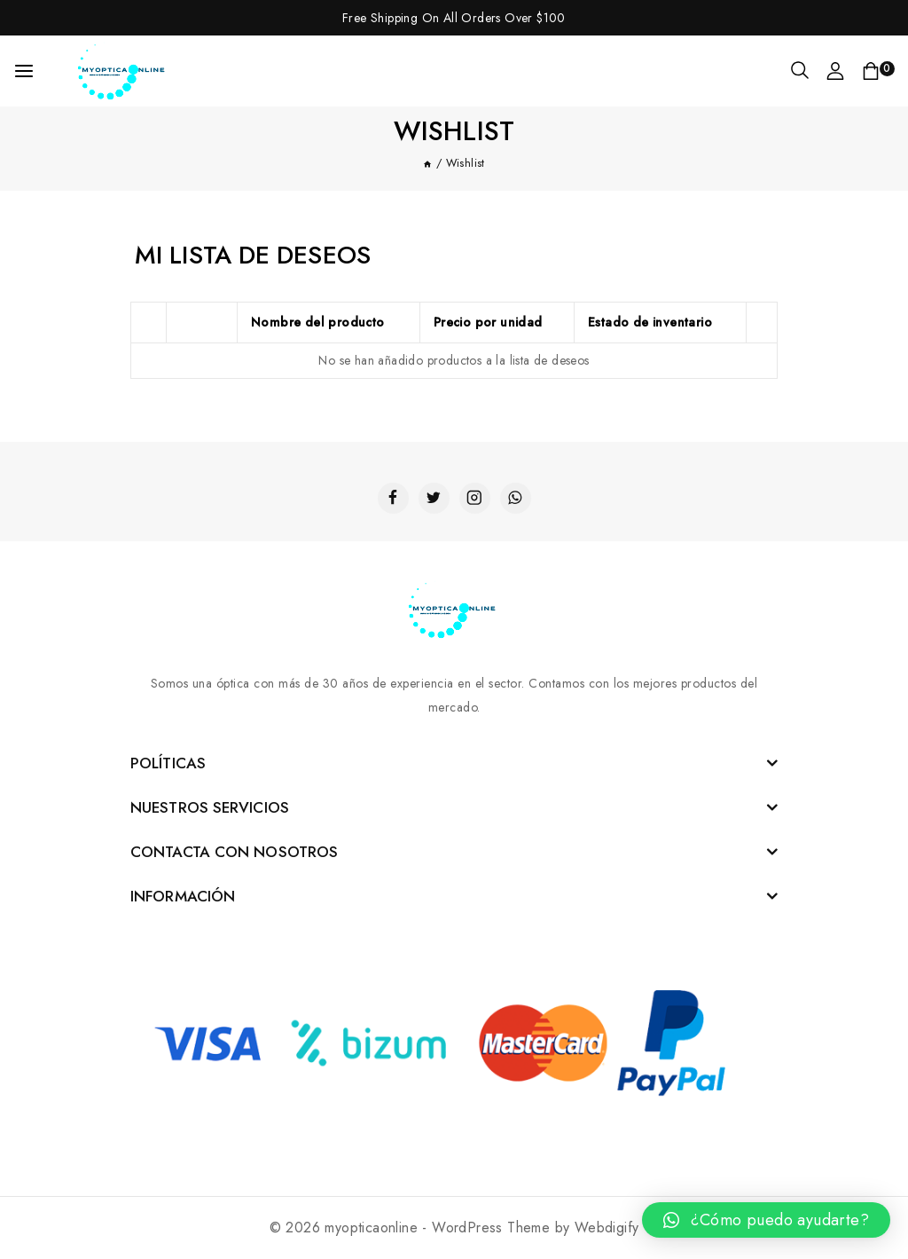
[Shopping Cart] (878, 71)
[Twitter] (434, 498)
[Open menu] (24, 71)
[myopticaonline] (123, 70)
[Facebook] (393, 498)
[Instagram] (474, 498)
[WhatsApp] (515, 498)
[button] (766, 1220)
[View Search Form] (800, 71)
